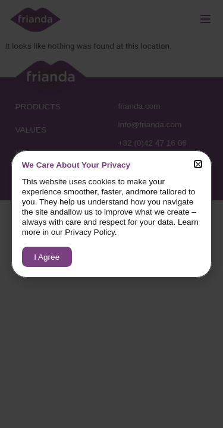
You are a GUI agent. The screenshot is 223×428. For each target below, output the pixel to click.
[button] (198, 164)
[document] (111, 214)
